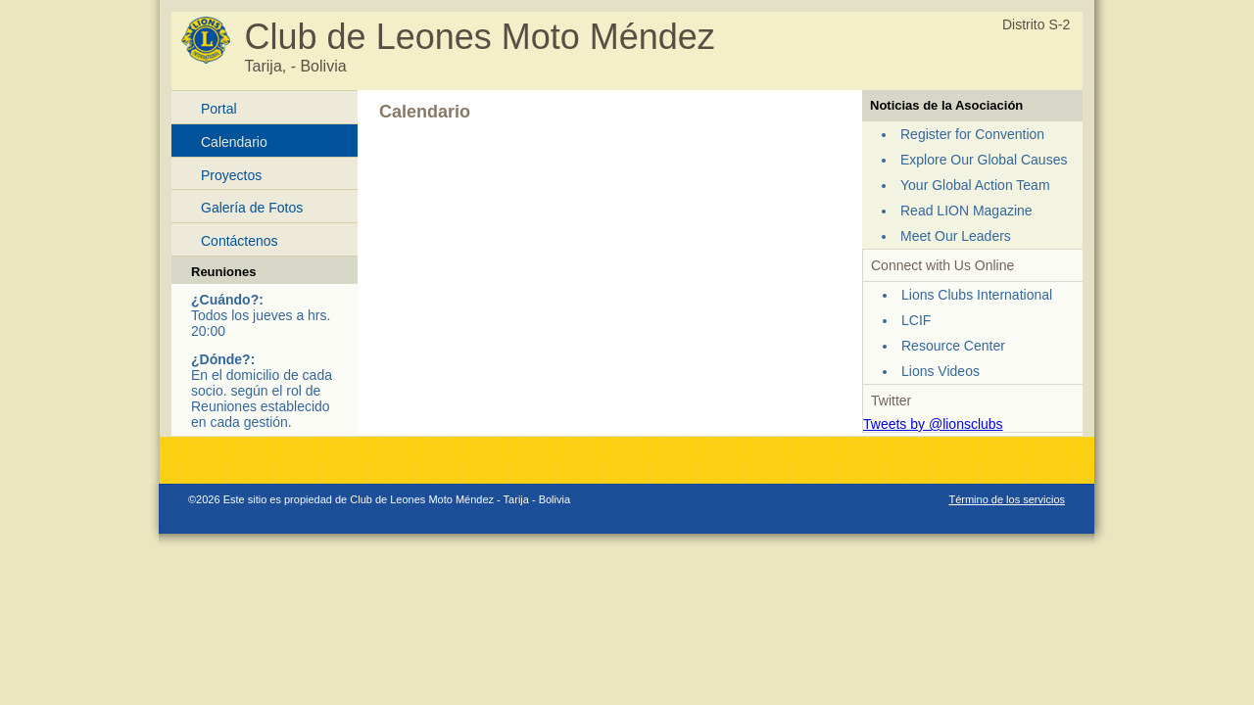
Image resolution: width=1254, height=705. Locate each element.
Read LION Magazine (966, 210)
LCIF (916, 320)
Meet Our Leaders (955, 236)
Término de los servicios (1006, 499)
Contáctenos (239, 241)
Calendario (234, 142)
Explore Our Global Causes (983, 159)
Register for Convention (972, 134)
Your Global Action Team (975, 185)
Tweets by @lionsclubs (933, 424)
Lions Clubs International (976, 295)
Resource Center (953, 345)
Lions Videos (940, 371)
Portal (219, 109)
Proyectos (231, 175)
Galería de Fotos (252, 207)
